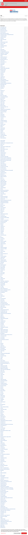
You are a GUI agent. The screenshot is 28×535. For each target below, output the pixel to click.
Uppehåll (1, 364)
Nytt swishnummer (2, 404)
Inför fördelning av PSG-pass (4, 303)
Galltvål (1, 358)
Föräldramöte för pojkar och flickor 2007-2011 (6, 334)
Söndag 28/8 (2, 262)
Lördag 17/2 (2, 119)
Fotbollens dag (2, 460)
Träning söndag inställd (3, 58)
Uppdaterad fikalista (3, 187)
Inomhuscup (2, 233)
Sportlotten (1, 94)
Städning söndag (2, 267)
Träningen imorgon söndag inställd (4, 68)
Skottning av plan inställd (3, 221)
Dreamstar (1, 145)
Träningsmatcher (2, 141)
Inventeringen (2, 323)
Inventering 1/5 (2, 211)
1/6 (1, 15)
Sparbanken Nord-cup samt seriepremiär (5, 313)
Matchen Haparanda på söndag (4, 33)
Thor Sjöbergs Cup (2, 444)
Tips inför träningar (2, 495)
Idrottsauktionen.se (2, 421)
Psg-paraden (2, 450)
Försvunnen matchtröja (3, 256)
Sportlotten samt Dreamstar (4, 196)
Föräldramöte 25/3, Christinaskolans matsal (6, 481)
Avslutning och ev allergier (3, 516)
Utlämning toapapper (3, 50)
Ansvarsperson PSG (3, 222)
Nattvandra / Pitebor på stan (4, 282)
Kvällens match (2, 144)
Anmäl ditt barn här (2, 527)
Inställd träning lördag (3, 379)
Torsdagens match (2, 134)
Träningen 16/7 (2, 446)
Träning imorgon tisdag (3, 409)
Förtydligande (2, 399)
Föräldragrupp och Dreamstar (4, 327)
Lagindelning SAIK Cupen (3, 501)
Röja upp (1, 195)
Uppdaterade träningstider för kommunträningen (6, 424)
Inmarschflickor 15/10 (3, 511)
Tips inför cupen (2, 272)
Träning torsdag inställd (3, 135)
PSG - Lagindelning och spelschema (5, 454)
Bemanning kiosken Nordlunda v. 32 (5, 363)
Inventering (1, 319)
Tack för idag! (2, 192)
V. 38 (1, 48)
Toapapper (1, 314)
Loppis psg (1, 75)
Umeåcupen (1, 186)
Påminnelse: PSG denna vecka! (4, 491)
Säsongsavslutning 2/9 (3, 482)
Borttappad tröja (2, 322)
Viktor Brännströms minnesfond (4, 339)
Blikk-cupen (1, 263)
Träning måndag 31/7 (3, 161)
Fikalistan (1, 277)
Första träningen (2, 476)
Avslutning (1, 131)
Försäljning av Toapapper (3, 54)
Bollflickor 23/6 (2, 78)
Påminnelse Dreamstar (3, 385)
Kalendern (1, 328)
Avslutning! (1, 130)
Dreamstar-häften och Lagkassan (4, 486)
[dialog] (14, 531)
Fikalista (1, 55)
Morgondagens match (3, 84)
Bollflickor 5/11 (2, 125)
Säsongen (1, 426)
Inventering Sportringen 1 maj (4, 106)
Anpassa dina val (3, 533)
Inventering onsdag (2, 100)
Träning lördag (2, 374)
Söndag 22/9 (2, 44)
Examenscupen (2, 299)
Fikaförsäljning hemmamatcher (4, 80)
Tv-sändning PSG (2, 451)
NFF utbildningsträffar (3, 28)
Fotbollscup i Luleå (2, 124)
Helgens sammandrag (3, 39)
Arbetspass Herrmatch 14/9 (4, 253)
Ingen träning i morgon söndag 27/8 (5, 515)
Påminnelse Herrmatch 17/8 (3, 59)
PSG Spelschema (2, 171)
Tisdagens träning (2, 257)
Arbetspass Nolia (2, 278)
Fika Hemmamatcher (3, 298)
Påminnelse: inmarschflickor (4, 465)
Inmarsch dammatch (3, 207)
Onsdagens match (2, 180)
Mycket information (2, 105)
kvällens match (2, 104)
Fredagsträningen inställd (3, 312)
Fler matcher (2, 393)
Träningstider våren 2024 (3, 120)
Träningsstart (2, 414)
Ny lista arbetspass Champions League (5, 430)
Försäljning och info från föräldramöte (5, 109)
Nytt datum (1, 394)
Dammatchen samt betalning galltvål (5, 353)
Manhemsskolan (2, 268)
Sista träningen (2, 389)
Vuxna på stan (2, 287)
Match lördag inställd (3, 349)
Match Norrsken (2, 273)
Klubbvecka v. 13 (2, 415)
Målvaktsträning (2, 129)
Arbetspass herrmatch (3, 182)
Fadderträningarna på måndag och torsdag (5, 521)
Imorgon (1, 65)
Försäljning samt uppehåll (3, 365)
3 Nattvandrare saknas (3, 165)
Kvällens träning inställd (3, 181)
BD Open (1, 294)
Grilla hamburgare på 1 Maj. (3, 507)
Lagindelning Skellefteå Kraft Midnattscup (5, 83)
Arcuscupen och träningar (3, 121)
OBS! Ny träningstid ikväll (3, 110)
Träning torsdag (2, 85)
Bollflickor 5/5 (2, 99)
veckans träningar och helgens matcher (5, 146)
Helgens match (2, 370)
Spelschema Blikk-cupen (3, 261)
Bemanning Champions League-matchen (5, 436)
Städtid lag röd (2, 64)
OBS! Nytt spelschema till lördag (4, 309)
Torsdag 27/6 (2, 74)
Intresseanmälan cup (3, 116)
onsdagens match (2, 155)
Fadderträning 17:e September (4, 53)
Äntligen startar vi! (2, 526)
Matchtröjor (1, 206)
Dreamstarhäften (2, 348)
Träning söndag (2, 60)
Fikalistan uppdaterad (3, 79)
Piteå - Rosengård (2, 266)
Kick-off (1, 405)
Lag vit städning (2, 63)
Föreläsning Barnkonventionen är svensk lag (6, 420)
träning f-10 (1, 177)
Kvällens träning (2, 150)
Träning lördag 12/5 (2, 502)
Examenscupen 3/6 (2, 185)
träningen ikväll (2, 114)
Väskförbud (1, 73)
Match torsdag (2, 136)
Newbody (1, 212)
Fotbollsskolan (2, 354)
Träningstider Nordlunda (3, 496)
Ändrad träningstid (2, 475)
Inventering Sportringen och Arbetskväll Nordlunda (6, 34)
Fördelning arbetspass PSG (3, 191)
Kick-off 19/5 (2, 466)
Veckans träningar (2, 140)
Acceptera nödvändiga (17, 533)
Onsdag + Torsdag (2, 43)
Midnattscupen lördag (3, 29)
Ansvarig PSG (2, 324)
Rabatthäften (2, 470)
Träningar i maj (2, 505)
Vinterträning (2, 38)
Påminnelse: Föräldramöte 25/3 (4, 480)
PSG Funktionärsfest (3, 490)
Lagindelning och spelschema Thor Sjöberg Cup (6, 487)
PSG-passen (2, 455)
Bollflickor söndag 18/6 (3, 176)
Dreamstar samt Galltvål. (3, 248)
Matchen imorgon (2, 205)
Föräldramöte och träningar (3, 332)
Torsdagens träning (2, 70)
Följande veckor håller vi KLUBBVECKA (5, 510)
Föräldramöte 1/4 (2, 226)
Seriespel (1, 375)
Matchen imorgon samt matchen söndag (5, 160)
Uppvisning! (1, 456)
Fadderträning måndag (3, 172)
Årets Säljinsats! (2, 333)
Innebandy (1, 246)
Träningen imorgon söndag (3, 197)
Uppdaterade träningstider (3, 380)
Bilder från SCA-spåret (3, 307)
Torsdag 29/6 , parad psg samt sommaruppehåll (6, 170)
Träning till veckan (2, 242)
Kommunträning (2, 238)
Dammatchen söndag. (3, 355)
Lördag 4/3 (1, 232)
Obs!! (1, 297)
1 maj (1, 471)
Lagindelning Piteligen (3, 485)
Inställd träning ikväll (3, 243)
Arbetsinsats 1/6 (2, 90)
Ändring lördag (2, 49)
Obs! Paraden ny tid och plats (4, 166)
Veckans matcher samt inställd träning (5, 369)
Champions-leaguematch (3, 440)
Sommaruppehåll (2, 283)
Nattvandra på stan (2, 419)
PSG (0, 293)
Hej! (0, 236)
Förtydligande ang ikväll (3, 383)
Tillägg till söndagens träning (4, 329)
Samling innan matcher (3, 500)
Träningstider (2, 231)
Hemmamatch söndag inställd (4, 156)
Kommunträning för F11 (3, 425)
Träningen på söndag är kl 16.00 (4, 520)
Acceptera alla (24, 533)
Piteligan (1, 441)
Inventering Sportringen (3, 111)
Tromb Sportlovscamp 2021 (4, 384)
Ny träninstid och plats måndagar (4, 217)
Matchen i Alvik (2, 258)
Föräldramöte (2, 227)
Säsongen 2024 (2, 115)
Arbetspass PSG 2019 (3, 461)
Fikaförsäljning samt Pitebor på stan (5, 304)
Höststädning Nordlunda (3, 45)
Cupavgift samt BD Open (3, 302)
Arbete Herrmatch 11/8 (3, 445)
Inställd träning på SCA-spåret (4, 318)
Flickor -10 (1, 359)
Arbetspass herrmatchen (3, 247)
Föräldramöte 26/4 (2, 506)
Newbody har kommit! (3, 175)
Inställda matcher (2, 395)
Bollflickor (1, 126)
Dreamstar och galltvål (3, 241)
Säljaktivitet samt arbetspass (4, 368)
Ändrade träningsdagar (3, 492)
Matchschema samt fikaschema (4, 190)
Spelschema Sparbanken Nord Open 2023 (5, 200)
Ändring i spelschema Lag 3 (4, 288)
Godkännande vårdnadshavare (4, 201)
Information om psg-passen (4, 449)
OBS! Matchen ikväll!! (3, 167)
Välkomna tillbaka (2, 360)
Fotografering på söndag (3, 522)
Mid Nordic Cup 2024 (3, 69)
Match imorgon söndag (3, 95)
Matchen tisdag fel (2, 390)
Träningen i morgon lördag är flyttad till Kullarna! (6, 497)
